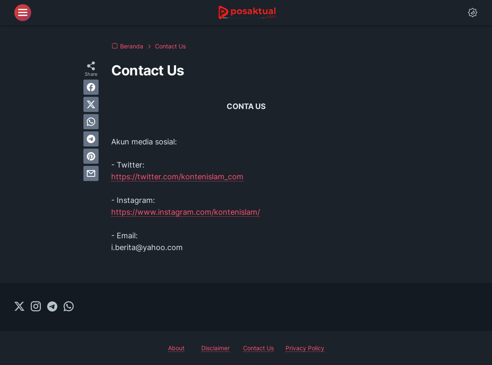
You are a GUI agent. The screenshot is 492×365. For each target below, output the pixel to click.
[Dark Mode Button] (473, 13)
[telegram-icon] (52, 306)
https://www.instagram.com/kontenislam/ (185, 212)
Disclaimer (215, 348)
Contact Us (258, 348)
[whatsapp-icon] (69, 306)
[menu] (22, 12)
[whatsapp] (91, 121)
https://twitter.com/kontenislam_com (177, 176)
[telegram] (91, 139)
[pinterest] (91, 156)
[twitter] (91, 104)
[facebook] (91, 87)
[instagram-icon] (36, 306)
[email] (91, 173)
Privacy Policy (305, 348)
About (176, 348)
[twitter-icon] (19, 306)
